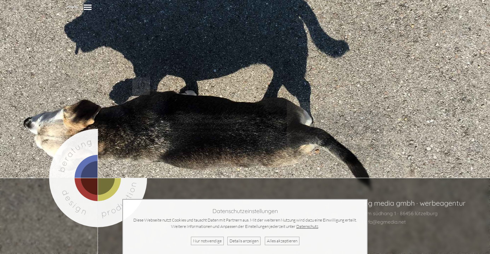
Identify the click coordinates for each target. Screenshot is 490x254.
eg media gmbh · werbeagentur (415, 203)
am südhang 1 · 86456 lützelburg (401, 213)
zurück (139, 147)
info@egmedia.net (385, 222)
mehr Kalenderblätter (175, 147)
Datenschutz (307, 226)
